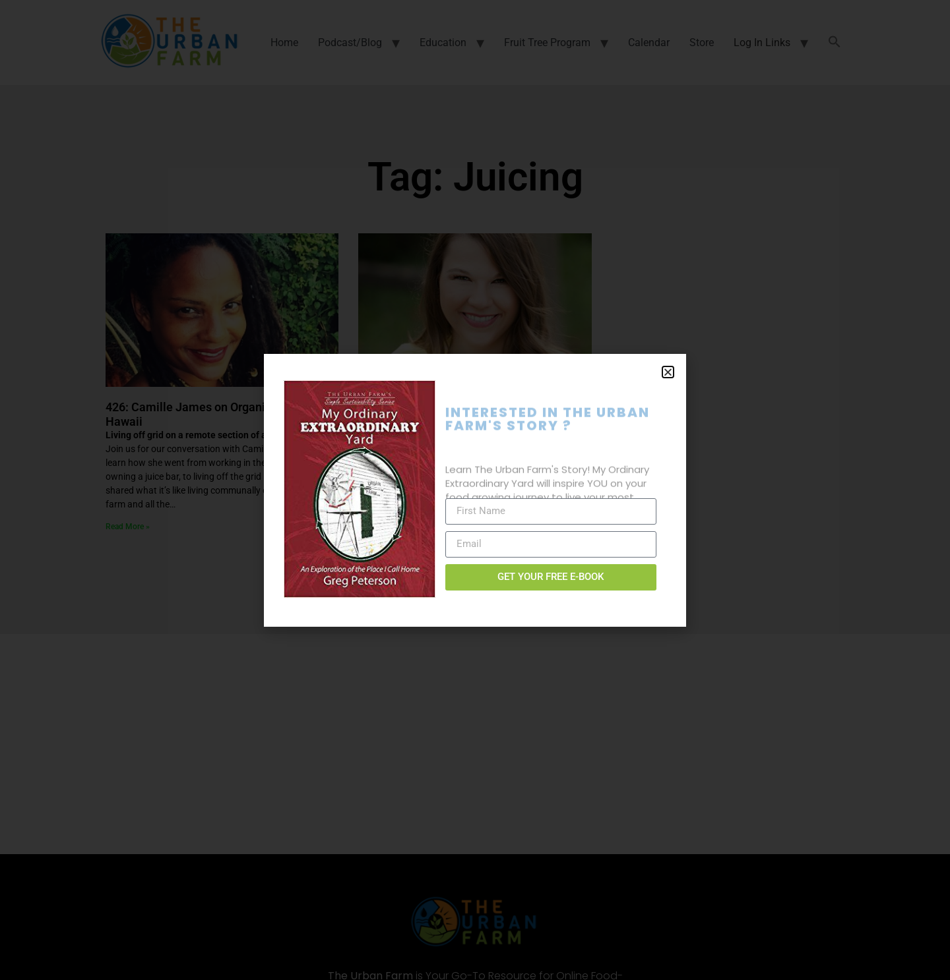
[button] (668, 372)
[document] (475, 490)
